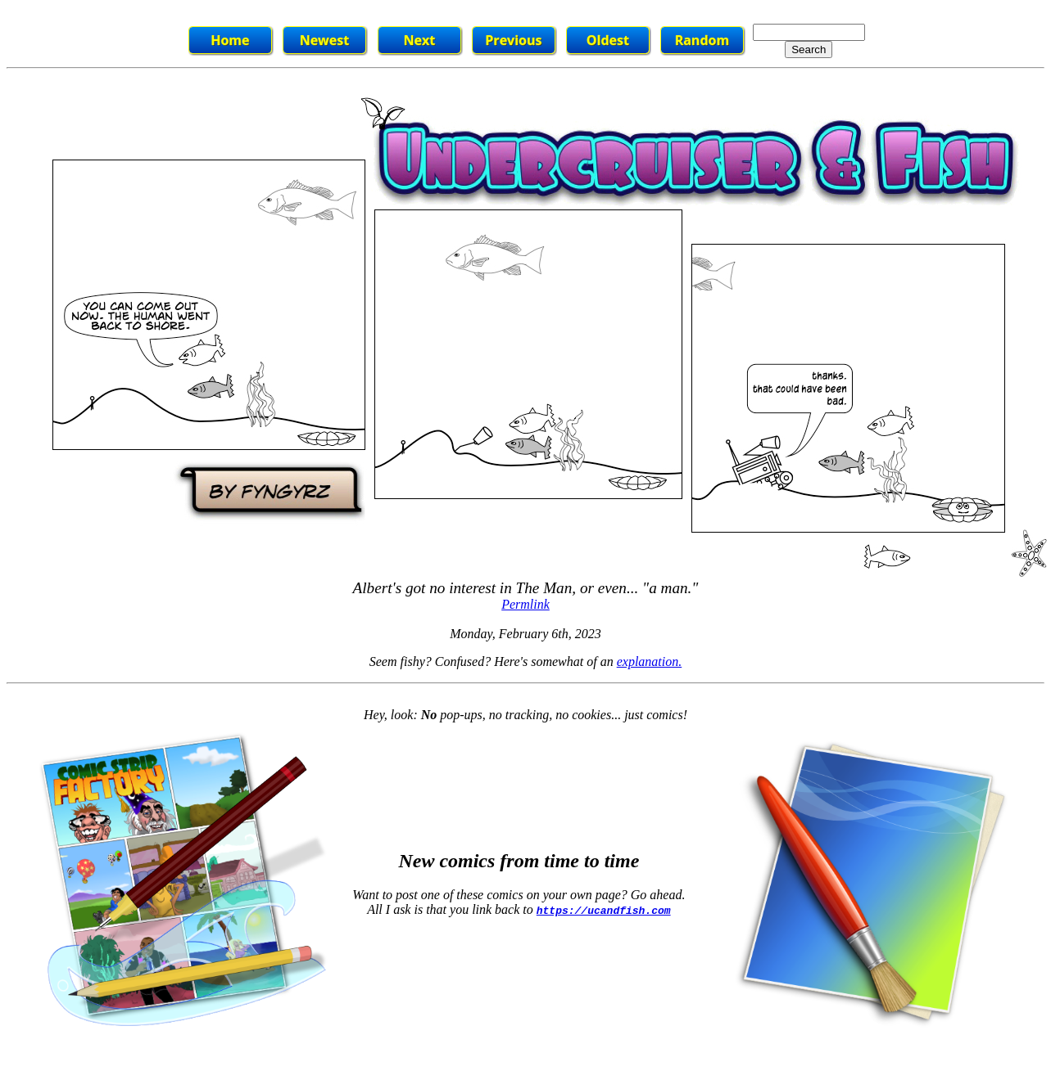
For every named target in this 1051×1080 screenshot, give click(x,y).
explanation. (649, 661)
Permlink (525, 604)
